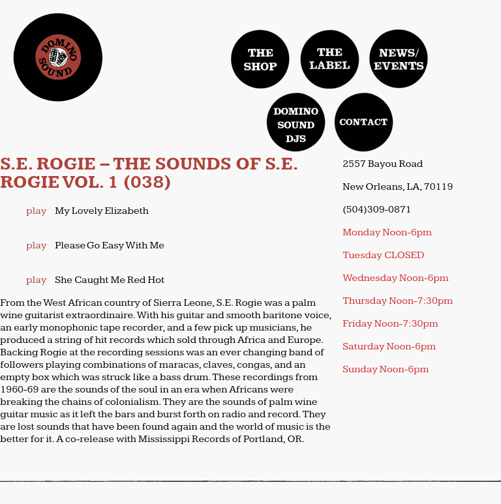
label (330, 59)
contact (364, 122)
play (36, 211)
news (399, 59)
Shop (261, 59)
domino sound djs (299, 133)
